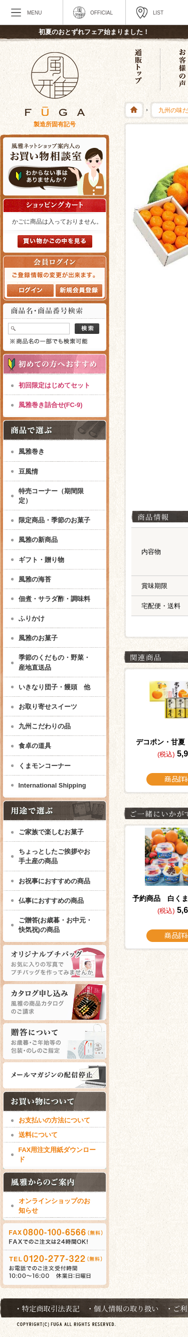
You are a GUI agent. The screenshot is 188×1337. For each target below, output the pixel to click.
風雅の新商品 (38, 539)
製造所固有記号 (55, 124)
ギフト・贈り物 (41, 559)
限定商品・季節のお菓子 (54, 520)
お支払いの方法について (54, 1120)
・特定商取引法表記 (47, 1308)
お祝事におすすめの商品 (54, 881)
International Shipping (52, 785)
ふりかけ (32, 618)
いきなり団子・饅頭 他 (54, 687)
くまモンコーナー (45, 766)
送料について (38, 1134)
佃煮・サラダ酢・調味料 (54, 599)
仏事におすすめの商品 (51, 900)
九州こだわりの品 (45, 726)
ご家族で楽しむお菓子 (51, 832)
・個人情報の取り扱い (123, 1308)
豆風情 (28, 471)
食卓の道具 (35, 745)
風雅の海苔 (35, 579)
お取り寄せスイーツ (48, 706)
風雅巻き (32, 451)
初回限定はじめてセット (54, 385)
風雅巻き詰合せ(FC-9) (51, 405)
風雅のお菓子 (38, 638)
